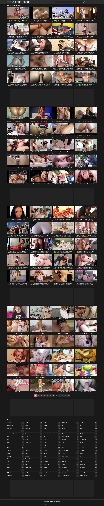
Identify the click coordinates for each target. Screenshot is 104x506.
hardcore (32, 21)
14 (65, 395)
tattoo (23, 37)
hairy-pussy (33, 467)
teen (21, 21)
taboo (22, 252)
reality (21, 137)
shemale (88, 423)
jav (52, 437)
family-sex (33, 442)
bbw (15, 439)
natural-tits (70, 423)
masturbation (52, 464)
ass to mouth (70, 69)
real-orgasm (70, 456)
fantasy (42, 268)
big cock (58, 21)
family (33, 439)
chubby (15, 462)
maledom (52, 459)
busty (77, 85)
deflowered (15, 476)
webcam (90, 37)
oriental (66, 21)
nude (70, 425)
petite (79, 37)
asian (54, 21)
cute (60, 220)
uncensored (88, 439)
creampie (10, 252)
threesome (89, 69)
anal (9, 21)
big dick (62, 21)
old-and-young (70, 437)
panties (49, 153)
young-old (88, 473)
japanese (77, 21)
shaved (70, 473)
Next (68, 395)
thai (11, 21)
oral (31, 53)
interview (52, 428)
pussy (18, 252)
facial (33, 437)
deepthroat (94, 137)
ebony (33, 423)
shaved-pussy (70, 476)
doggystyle (45, 21)
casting (15, 456)
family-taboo (33, 445)
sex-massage (70, 470)
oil (70, 431)
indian (52, 423)
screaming (70, 467)
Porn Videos (18, 2)
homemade (64, 236)
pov (44, 85)
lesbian (67, 185)
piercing (69, 236)
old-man (70, 439)
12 (59, 395)
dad (15, 464)
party (70, 448)
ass (42, 69)
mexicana (52, 470)
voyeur (88, 456)
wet (88, 462)
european (33, 428)
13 (62, 395)
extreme (33, 434)
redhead (43, 185)
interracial (18, 37)
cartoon (15, 453)
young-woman (88, 476)
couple (47, 137)
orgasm (68, 220)
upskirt (88, 448)
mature (52, 467)
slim (14, 21)
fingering (44, 37)
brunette (24, 220)
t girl (66, 37)
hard (69, 252)
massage (52, 462)
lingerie (25, 85)
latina (52, 448)
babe (70, 21)
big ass (89, 85)
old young (90, 21)
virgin (88, 453)
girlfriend (33, 459)
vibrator (88, 451)
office (70, 428)
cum (13, 69)
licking (52, 453)
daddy (25, 252)
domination (21, 284)
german (33, 456)
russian (70, 464)
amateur (37, 37)
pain (70, 442)
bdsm (15, 442)
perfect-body (70, 451)
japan (86, 21)
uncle (88, 442)
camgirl (15, 451)
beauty (57, 220)
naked (52, 473)
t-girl (88, 425)
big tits (58, 37)
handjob (39, 21)
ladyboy (52, 445)
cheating (15, 459)
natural (52, 476)
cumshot (9, 69)
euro (33, 425)
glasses (33, 462)
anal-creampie (15, 434)
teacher (88, 434)
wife (88, 470)
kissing (52, 442)
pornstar (82, 21)
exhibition (33, 431)
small (47, 185)
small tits (25, 137)
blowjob (54, 37)
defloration (15, 473)
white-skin (88, 467)
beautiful (15, 445)
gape (33, 453)
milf (66, 252)
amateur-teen (15, 425)
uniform (86, 37)
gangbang (33, 451)
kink (52, 439)
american (15, 428)
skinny (17, 21)
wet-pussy (88, 464)
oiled (70, 434)
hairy (33, 464)
